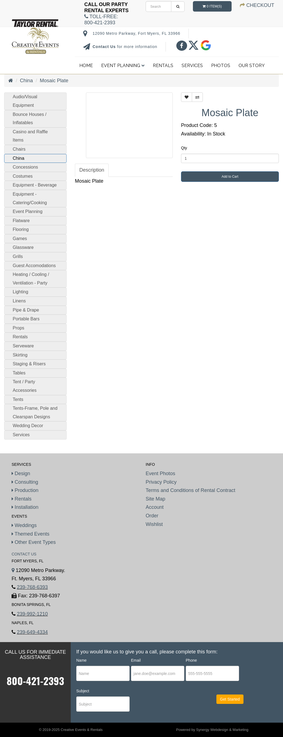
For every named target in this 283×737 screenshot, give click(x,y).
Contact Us (105, 46)
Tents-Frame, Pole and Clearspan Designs (35, 412)
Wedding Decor (28, 425)
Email (136, 660)
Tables (19, 373)
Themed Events (30, 534)
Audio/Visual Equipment (25, 101)
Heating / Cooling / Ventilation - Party (31, 278)
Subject (82, 691)
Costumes (23, 176)
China (26, 80)
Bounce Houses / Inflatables (29, 118)
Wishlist (154, 524)
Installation (25, 507)
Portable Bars (26, 318)
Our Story (252, 65)
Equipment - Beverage (35, 185)
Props (18, 328)
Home (86, 65)
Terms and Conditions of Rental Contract (190, 490)
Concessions (25, 167)
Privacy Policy (161, 482)
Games (20, 238)
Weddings (24, 525)
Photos (220, 65)
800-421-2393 (35, 680)
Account (155, 507)
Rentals (163, 65)
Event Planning (123, 65)
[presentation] (164, 704)
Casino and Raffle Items (30, 136)
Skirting (20, 355)
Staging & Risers (29, 363)
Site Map (155, 499)
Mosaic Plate (54, 80)
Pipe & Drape (26, 310)
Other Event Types (34, 542)
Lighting (20, 291)
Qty (184, 148)
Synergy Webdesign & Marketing (222, 730)
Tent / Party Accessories (24, 386)
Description (91, 170)
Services (192, 65)
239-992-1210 (32, 614)
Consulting (25, 482)
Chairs (19, 149)
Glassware (23, 247)
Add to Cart (230, 177)
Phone (191, 660)
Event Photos (160, 473)
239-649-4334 (32, 632)
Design (21, 473)
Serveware (23, 346)
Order (152, 515)
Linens (19, 301)
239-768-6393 (32, 587)
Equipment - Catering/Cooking (30, 198)
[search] (158, 6)
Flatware (21, 220)
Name (81, 660)
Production (25, 490)
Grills (18, 256)
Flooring (21, 229)
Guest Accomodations (34, 265)
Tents (18, 399)
